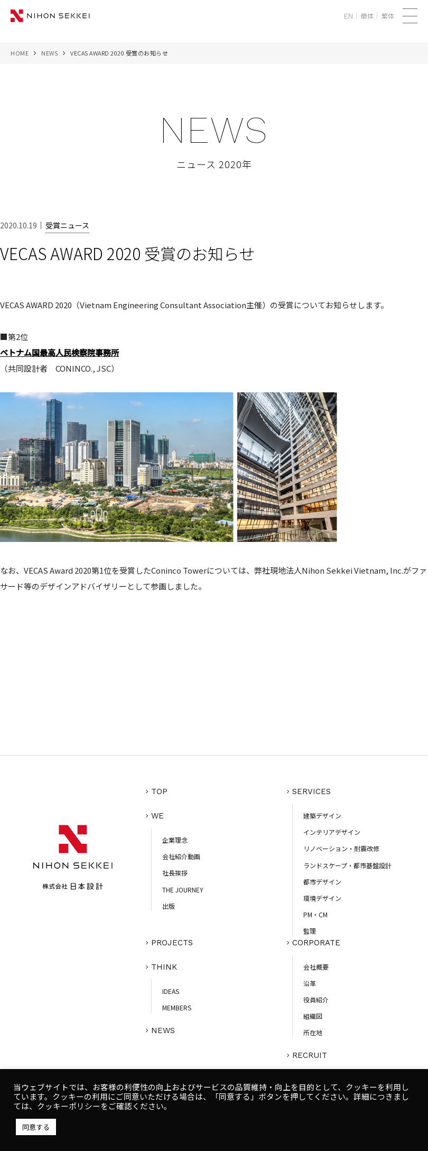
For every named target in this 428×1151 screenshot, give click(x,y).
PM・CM (315, 914)
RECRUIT (309, 1055)
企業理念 (175, 839)
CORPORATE (316, 942)
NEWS (49, 53)
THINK (164, 967)
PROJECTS (172, 942)
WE (157, 816)
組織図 (312, 1015)
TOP (159, 791)
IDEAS (170, 991)
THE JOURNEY (182, 889)
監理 (309, 930)
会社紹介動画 (181, 856)
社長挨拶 (175, 872)
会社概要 (316, 966)
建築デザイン (322, 815)
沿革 (309, 983)
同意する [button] (36, 1127)
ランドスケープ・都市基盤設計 (347, 865)
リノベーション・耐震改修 (341, 848)
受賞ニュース (67, 225)
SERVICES (311, 791)
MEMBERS (176, 1007)
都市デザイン (322, 881)
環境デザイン (322, 898)
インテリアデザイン (331, 831)
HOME (20, 53)
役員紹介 (316, 999)
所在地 (312, 1032)
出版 (168, 905)
